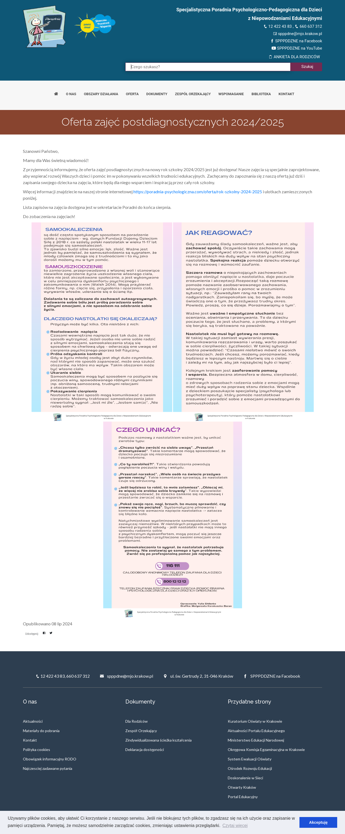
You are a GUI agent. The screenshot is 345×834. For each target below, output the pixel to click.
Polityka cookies (36, 749)
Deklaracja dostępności (144, 749)
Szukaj (307, 66)
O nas (71, 94)
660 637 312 (308, 26)
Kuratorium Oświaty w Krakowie (255, 721)
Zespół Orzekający (141, 730)
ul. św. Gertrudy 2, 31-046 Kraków (198, 675)
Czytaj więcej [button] (234, 825)
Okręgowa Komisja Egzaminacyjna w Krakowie (266, 749)
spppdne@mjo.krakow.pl (297, 33)
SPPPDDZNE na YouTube (296, 48)
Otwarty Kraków (242, 787)
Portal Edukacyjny (243, 796)
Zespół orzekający (193, 94)
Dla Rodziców (136, 721)
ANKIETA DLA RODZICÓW (294, 56)
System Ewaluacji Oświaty (249, 759)
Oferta (132, 94)
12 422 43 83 (277, 26)
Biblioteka (261, 94)
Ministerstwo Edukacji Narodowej (256, 740)
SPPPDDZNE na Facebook (296, 41)
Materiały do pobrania (41, 730)
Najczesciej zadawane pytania (47, 768)
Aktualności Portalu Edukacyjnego (256, 730)
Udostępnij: (32, 633)
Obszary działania (101, 94)
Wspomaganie (231, 94)
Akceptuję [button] (318, 822)
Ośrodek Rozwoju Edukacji (250, 768)
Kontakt (286, 94)
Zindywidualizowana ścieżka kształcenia (158, 740)
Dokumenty (156, 94)
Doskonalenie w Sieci (245, 778)
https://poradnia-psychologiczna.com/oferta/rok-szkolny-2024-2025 (197, 191)
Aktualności (33, 721)
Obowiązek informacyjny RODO (49, 759)
